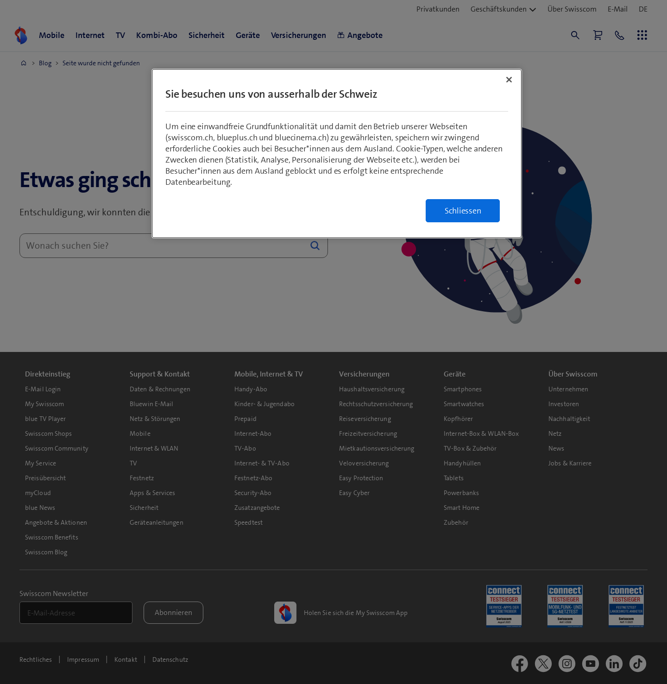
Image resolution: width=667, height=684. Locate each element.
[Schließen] (509, 79)
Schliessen (463, 210)
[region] (336, 153)
